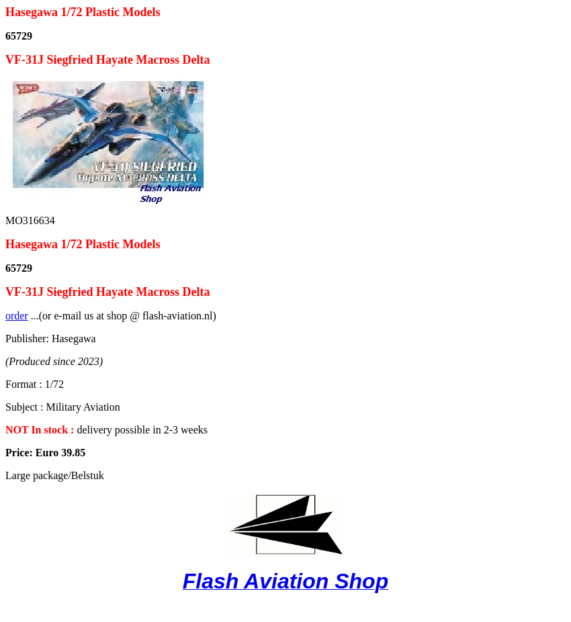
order (16, 315)
